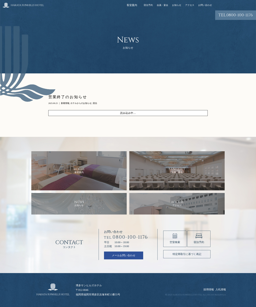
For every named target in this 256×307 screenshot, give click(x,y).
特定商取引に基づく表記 (187, 254)
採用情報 (208, 289)
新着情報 (65, 103)
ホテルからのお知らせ (81, 103)
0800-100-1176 (235, 15)
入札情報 (221, 289)
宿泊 (95, 103)
